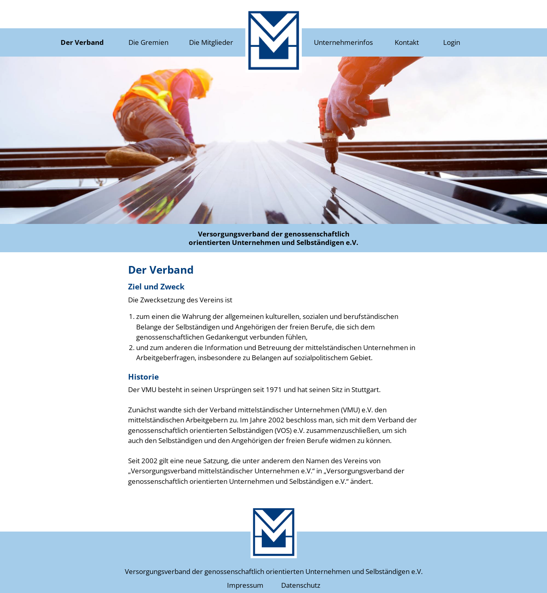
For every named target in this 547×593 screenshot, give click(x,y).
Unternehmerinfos (343, 42)
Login (451, 42)
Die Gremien (148, 42)
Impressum (245, 585)
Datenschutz (300, 585)
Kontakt (407, 42)
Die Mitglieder (211, 42)
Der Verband (82, 42)
